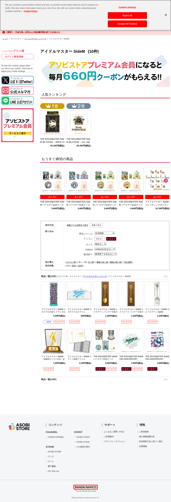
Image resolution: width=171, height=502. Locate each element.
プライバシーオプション (114, 441)
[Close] (165, 14)
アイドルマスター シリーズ (35, 39)
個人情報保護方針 (147, 436)
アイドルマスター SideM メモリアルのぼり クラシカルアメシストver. (54, 312)
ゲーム (51, 461)
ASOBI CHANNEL (56, 437)
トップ (5, 39)
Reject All (127, 15)
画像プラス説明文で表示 (77, 225)
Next (165, 180)
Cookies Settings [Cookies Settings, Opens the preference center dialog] (127, 7)
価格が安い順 (102, 262)
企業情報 (143, 446)
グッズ (51, 456)
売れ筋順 (128, 262)
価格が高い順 (115, 262)
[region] (85, 15)
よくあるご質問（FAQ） (114, 432)
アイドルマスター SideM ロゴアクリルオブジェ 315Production (80, 312)
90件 (74, 266)
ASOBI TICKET (83, 437)
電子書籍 (52, 466)
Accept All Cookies (127, 24)
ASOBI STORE (54, 452)
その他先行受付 (83, 447)
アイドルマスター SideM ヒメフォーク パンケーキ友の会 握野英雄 (131, 312)
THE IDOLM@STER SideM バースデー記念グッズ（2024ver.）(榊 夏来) (105, 359)
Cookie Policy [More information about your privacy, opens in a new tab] (30, 11)
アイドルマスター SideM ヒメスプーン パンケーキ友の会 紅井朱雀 (106, 312)
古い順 (91, 262)
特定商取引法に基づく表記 (150, 441)
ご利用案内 (109, 436)
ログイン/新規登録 (14, 56)
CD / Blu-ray (53, 471)
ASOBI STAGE (83, 442)
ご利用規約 (144, 432)
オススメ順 (71, 262)
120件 (80, 266)
